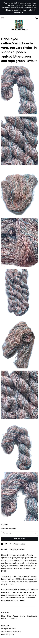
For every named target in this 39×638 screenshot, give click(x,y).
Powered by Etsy (7, 634)
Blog (9, 616)
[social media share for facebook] (2, 544)
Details (4, 549)
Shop (3, 616)
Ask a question (19, 544)
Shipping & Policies (17, 549)
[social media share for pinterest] (11, 544)
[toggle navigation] (2, 18)
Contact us (13, 618)
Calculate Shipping (8, 528)
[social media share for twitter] (6, 544)
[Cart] (36, 18)
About (15, 616)
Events (22, 616)
